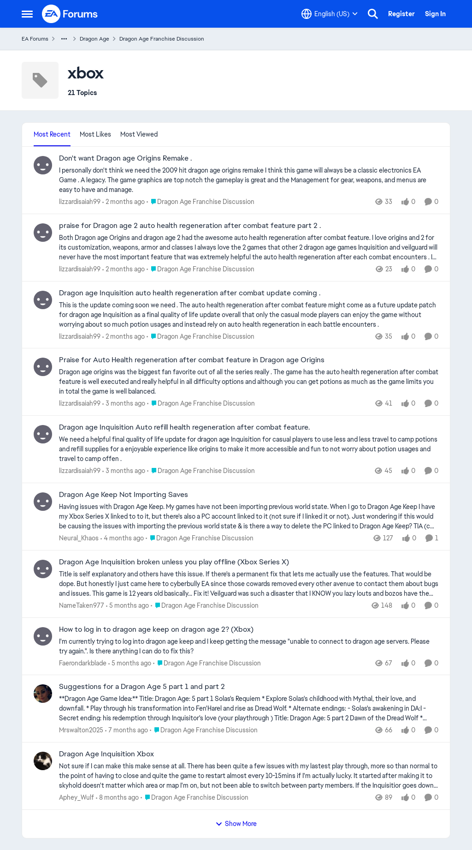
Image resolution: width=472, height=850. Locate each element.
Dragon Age (94, 38)
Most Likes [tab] (95, 134)
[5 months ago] (127, 606)
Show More (236, 824)
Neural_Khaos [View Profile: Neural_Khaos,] (79, 538)
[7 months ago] (126, 730)
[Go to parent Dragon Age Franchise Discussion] (200, 202)
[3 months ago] (123, 403)
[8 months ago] (117, 797)
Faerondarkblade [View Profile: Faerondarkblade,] (82, 662)
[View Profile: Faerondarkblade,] (43, 636)
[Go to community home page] (70, 14)
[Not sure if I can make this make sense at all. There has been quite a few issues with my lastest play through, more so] (248, 775)
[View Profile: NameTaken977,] (43, 569)
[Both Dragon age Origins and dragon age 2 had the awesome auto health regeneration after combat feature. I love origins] (248, 247)
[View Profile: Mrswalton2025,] (43, 693)
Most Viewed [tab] (139, 134)
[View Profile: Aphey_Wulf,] (43, 761)
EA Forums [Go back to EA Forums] (35, 38)
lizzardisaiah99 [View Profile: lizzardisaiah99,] (79, 202)
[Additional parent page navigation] (64, 38)
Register (401, 14)
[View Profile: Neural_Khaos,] (43, 501)
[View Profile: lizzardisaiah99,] (43, 165)
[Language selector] (329, 14)
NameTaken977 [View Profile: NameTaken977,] (81, 605)
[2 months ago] (123, 202)
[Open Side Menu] (27, 14)
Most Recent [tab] (52, 134)
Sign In (435, 14)
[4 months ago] (122, 538)
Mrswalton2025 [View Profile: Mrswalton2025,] (81, 730)
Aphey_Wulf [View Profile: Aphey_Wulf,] (76, 797)
